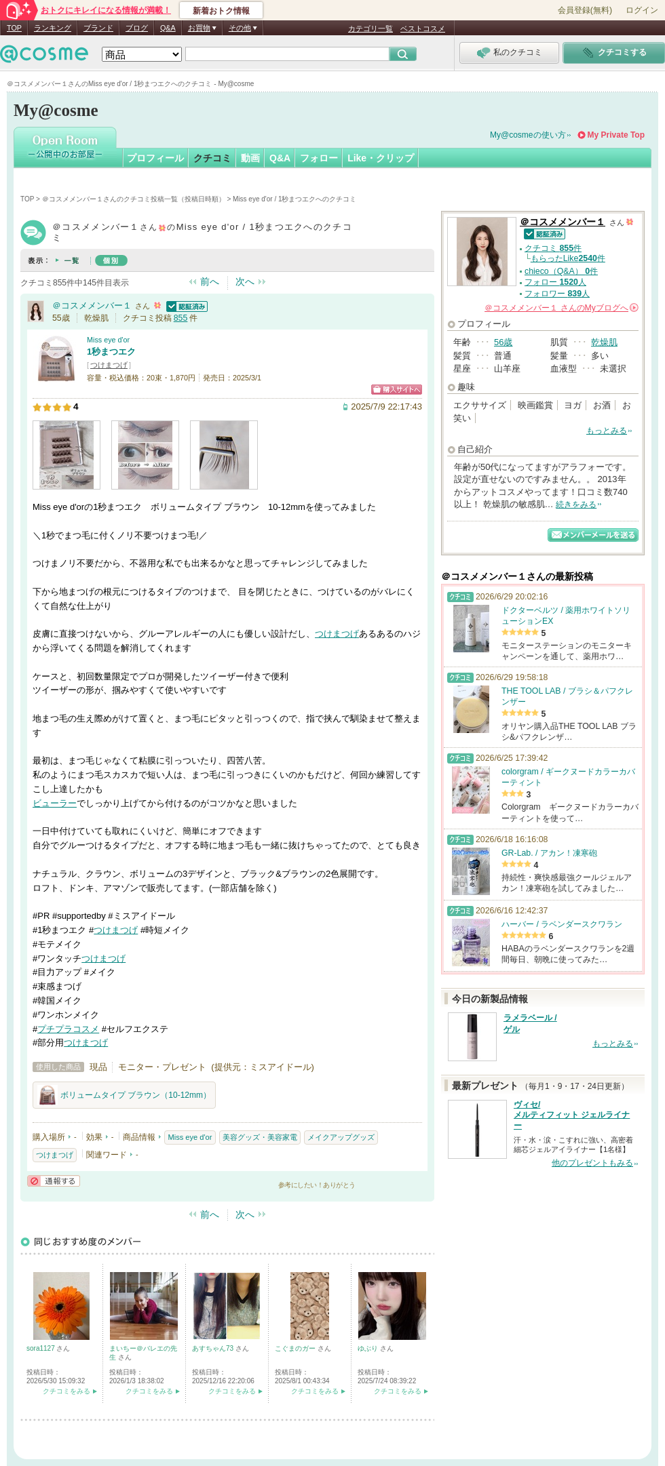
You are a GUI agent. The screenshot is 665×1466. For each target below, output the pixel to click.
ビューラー (55, 803)
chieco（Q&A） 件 (561, 271)
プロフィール (155, 158)
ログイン (642, 10)
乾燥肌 (604, 342)
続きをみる (576, 504)
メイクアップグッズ (341, 1137)
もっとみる (606, 430)
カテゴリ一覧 (370, 28)
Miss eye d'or (108, 340)
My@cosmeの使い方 (528, 135)
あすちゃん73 (213, 1348)
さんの (561, 308)
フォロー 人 (555, 282)
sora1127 (41, 1348)
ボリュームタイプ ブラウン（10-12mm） (124, 1095)
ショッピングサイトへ (396, 389)
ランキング (52, 28)
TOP (14, 28)
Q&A (168, 28)
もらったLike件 (568, 258)
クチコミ (212, 158)
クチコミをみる (66, 1391)
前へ (209, 281)
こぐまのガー (296, 1348)
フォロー (319, 158)
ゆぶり (369, 1348)
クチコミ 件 (553, 248)
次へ (244, 281)
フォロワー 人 (557, 293)
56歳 (503, 342)
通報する (53, 1181)
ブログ (137, 28)
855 (181, 318)
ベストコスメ (422, 28)
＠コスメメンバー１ (92, 305)
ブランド (98, 28)
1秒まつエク (111, 351)
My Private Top (616, 135)
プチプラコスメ (68, 1029)
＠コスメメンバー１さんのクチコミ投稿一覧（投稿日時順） (133, 199)
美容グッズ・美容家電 (260, 1137)
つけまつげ (109, 365)
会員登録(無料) (585, 10)
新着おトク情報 (221, 11)
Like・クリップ (380, 158)
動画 (250, 158)
